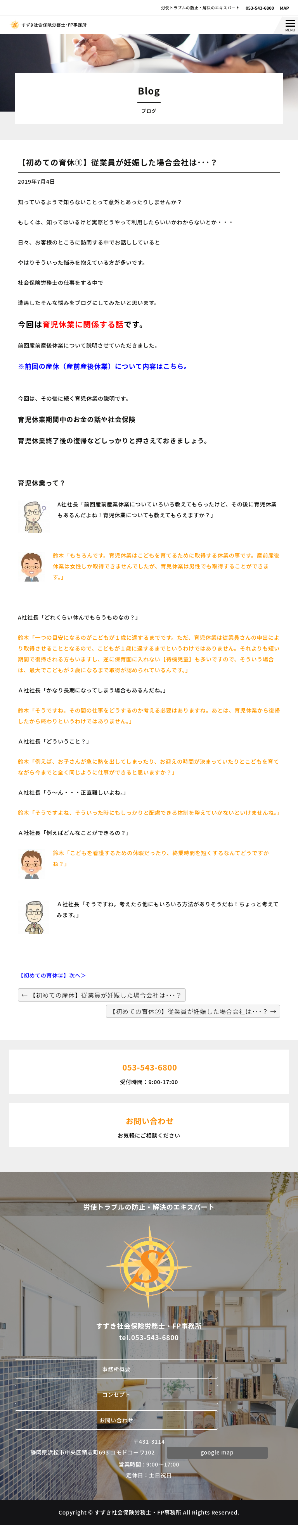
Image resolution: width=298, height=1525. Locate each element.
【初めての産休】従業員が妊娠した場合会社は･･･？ (101, 995)
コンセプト (116, 1394)
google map (217, 1452)
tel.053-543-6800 (149, 1337)
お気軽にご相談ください (149, 1124)
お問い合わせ (116, 1420)
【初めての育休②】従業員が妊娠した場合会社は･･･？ (193, 1011)
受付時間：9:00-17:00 (149, 1071)
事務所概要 (116, 1369)
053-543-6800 (260, 8)
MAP (284, 8)
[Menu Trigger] (290, 25)
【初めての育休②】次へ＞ (52, 975)
